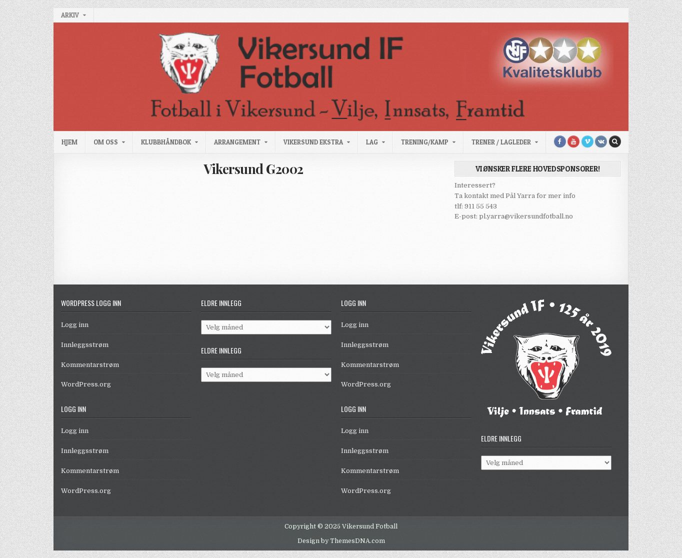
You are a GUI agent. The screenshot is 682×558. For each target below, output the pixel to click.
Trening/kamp (424, 142)
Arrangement (237, 142)
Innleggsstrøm (84, 344)
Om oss (106, 142)
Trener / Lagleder (501, 142)
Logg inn (74, 324)
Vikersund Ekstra (313, 142)
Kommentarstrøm (90, 364)
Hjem (70, 142)
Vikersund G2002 (254, 169)
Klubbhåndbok (166, 142)
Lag (372, 142)
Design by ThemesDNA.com (341, 541)
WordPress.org (86, 384)
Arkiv (70, 15)
